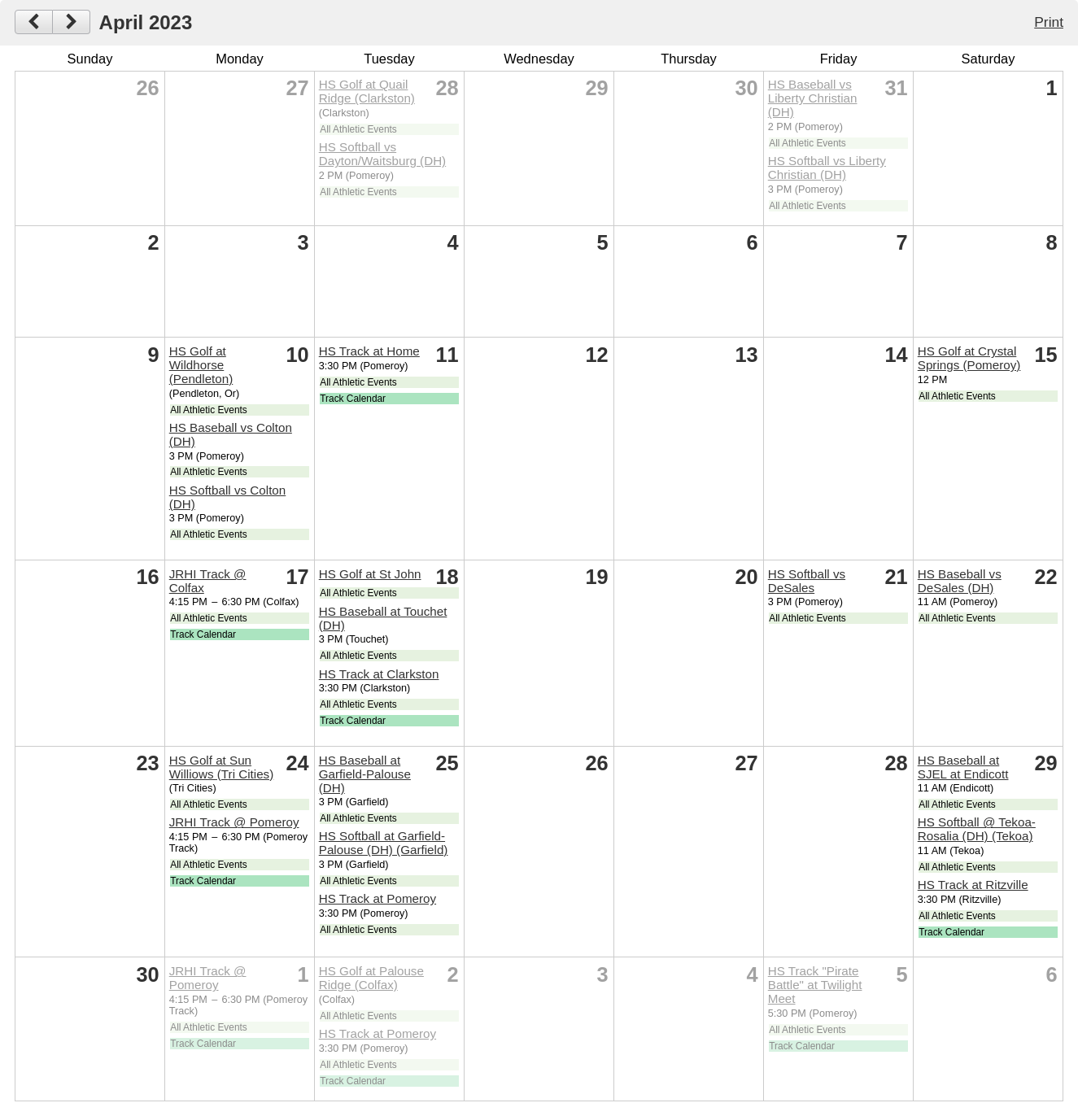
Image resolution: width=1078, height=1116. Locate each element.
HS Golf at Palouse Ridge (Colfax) (371, 978)
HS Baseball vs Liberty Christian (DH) (813, 98)
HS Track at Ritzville (973, 884)
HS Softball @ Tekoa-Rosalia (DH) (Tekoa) (977, 829)
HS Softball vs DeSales (806, 581)
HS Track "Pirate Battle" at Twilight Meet (815, 984)
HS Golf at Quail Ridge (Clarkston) (367, 91)
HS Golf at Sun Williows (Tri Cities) (221, 767)
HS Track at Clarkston (379, 674)
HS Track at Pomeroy (377, 898)
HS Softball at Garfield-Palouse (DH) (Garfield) (383, 843)
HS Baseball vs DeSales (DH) (960, 581)
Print (1048, 22)
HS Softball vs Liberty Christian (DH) (827, 167)
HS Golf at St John (370, 574)
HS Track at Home (369, 351)
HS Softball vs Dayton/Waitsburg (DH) (382, 154)
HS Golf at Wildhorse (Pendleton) (201, 365)
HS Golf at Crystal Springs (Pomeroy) (969, 358)
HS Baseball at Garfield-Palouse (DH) (365, 774)
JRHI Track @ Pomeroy (234, 822)
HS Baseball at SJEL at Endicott (963, 767)
